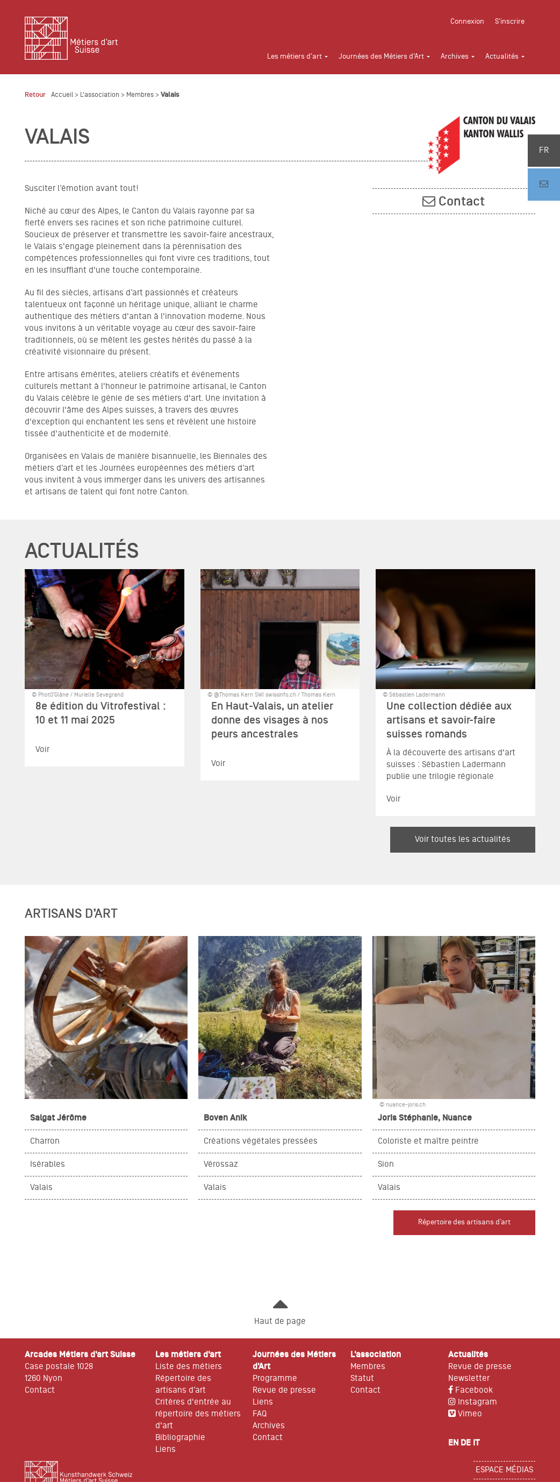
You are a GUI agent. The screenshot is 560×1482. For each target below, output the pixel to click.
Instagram (472, 1402)
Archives (269, 1426)
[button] (303, 57)
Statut (362, 1378)
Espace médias (504, 1470)
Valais (170, 95)
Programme (275, 1378)
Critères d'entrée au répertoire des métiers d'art (198, 1414)
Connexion (467, 21)
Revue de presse (284, 1390)
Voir (42, 750)
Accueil (62, 95)
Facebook (470, 1390)
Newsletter (469, 1378)
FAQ (260, 1414)
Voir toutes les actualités (463, 839)
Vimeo (465, 1414)
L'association (99, 95)
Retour (35, 95)
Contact (462, 202)
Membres (140, 95)
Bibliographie (180, 1438)
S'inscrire (510, 21)
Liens (165, 1449)
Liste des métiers (188, 1367)
